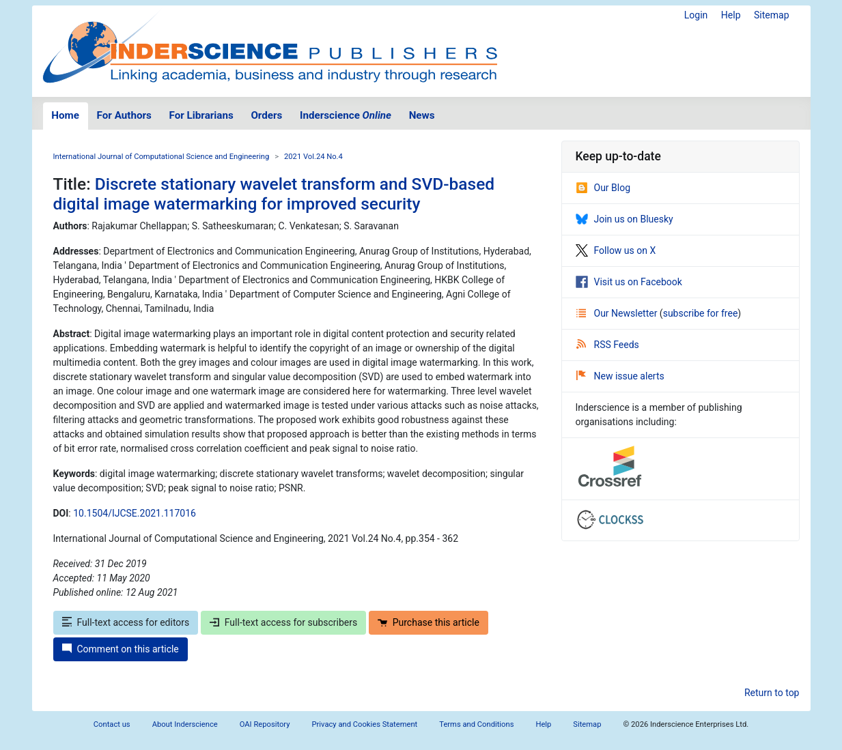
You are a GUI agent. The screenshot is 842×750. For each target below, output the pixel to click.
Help (731, 15)
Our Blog (603, 187)
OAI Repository (265, 724)
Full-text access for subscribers (283, 622)
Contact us (112, 724)
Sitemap (771, 15)
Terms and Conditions (476, 724)
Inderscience (345, 115)
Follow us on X (616, 250)
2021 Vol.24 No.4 (313, 156)
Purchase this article (428, 622)
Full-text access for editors (126, 622)
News (422, 115)
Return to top (772, 692)
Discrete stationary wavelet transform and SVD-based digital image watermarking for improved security (274, 194)
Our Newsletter (618, 313)
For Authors (124, 115)
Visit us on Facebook (629, 281)
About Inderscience (185, 724)
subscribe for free (700, 313)
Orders (266, 115)
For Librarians (201, 115)
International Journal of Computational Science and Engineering (161, 156)
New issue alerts (620, 376)
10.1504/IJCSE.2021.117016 (134, 513)
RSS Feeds (607, 344)
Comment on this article (120, 649)
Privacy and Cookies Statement (365, 724)
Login (696, 15)
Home (65, 115)
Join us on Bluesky (624, 219)
